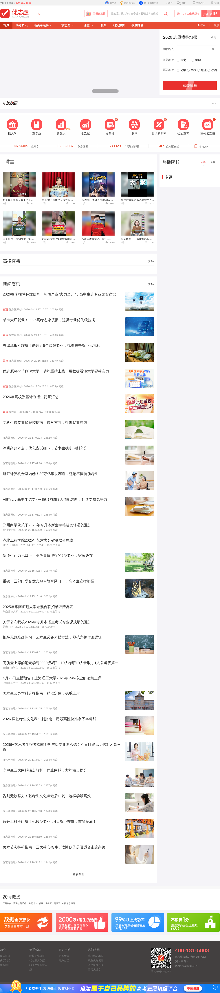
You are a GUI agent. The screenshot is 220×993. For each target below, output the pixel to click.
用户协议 (64, 960)
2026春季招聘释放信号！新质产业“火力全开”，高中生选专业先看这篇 (59, 294)
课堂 (88, 25)
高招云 (57, 903)
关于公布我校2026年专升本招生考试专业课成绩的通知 (47, 622)
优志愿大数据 (37, 960)
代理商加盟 (127, 3)
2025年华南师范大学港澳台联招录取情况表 (38, 607)
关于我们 (5, 960)
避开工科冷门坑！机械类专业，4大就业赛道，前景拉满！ (49, 821)
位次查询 (183, 133)
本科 (203, 162)
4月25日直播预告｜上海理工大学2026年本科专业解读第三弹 (52, 678)
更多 (214, 103)
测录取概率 (159, 133)
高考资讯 (21, 25)
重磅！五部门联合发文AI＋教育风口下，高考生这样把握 (48, 581)
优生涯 (110, 3)
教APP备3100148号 (186, 965)
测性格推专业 (95, 965)
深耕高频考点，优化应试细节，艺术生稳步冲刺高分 (45, 448)
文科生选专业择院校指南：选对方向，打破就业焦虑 (45, 422)
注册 (216, 25)
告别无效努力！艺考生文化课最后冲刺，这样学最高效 (47, 796)
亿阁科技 (7, 903)
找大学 (12, 133)
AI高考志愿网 (68, 903)
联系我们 (5, 965)
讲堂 (10, 161)
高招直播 (11, 261)
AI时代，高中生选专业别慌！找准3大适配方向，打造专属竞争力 (55, 499)
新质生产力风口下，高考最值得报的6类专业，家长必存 (48, 555)
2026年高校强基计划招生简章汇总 (31, 397)
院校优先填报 (37, 955)
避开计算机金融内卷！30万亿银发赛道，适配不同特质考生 (50, 474)
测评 (134, 133)
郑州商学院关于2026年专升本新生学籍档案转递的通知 (47, 525)
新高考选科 (43, 25)
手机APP (199, 3)
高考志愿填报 (20, 903)
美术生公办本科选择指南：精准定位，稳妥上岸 (41, 693)
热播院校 (171, 162)
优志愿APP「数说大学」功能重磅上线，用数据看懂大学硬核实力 (56, 371)
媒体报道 (5, 955)
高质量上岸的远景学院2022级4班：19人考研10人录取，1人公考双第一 (60, 663)
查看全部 (78, 874)
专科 (213, 162)
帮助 (215, 3)
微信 (181, 3)
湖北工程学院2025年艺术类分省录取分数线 (38, 540)
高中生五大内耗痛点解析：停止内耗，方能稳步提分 (45, 770)
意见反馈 (64, 955)
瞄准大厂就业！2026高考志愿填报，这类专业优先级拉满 (49, 320)
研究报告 (119, 25)
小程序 (167, 2)
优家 (41, 903)
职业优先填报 (95, 960)
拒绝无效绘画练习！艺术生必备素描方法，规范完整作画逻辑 (52, 637)
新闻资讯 (11, 284)
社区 (104, 25)
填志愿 (67, 25)
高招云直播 (99, 14)
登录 (202, 25)
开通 (211, 13)
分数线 (61, 133)
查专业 (36, 133)
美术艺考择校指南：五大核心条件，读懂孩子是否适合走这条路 (54, 847)
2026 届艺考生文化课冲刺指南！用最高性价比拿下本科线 (49, 719)
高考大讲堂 (94, 969)
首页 (6, 25)
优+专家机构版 (149, 3)
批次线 (85, 133)
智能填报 (190, 86)
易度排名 (137, 25)
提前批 (110, 133)
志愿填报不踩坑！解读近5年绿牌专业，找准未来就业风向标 (51, 346)
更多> (151, 261)
